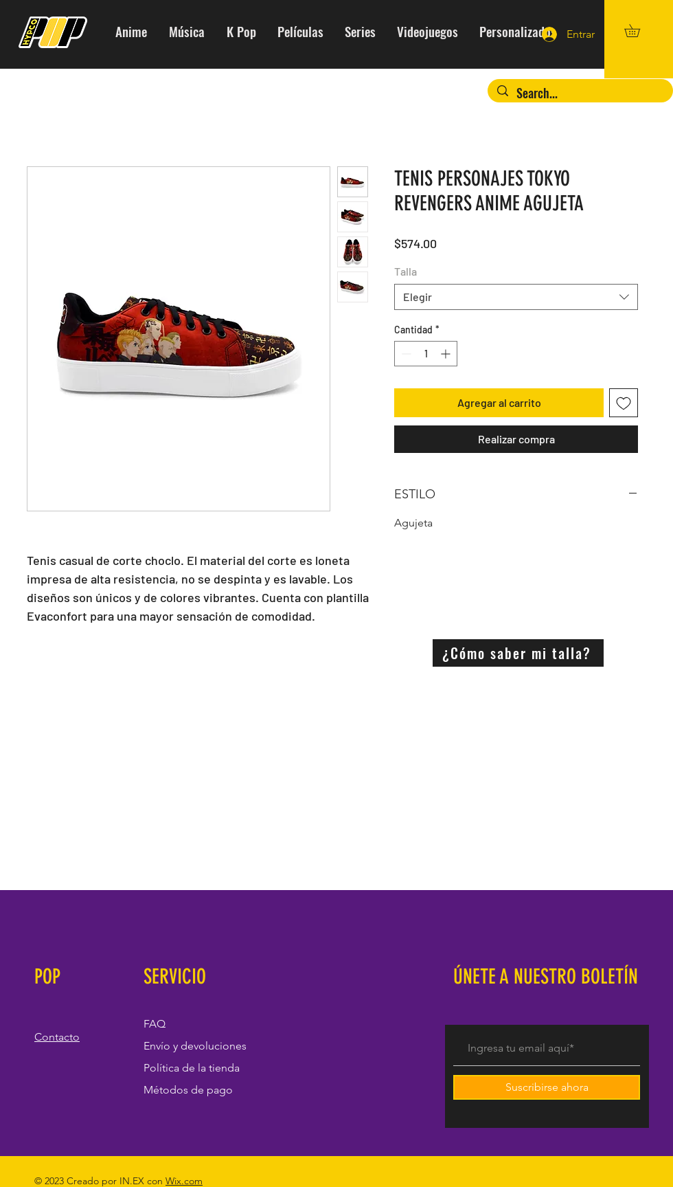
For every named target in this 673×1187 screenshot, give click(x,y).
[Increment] (446, 354)
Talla (405, 271)
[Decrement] (404, 354)
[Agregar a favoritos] (623, 402)
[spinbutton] (425, 354)
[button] (638, 30)
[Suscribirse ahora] (546, 1087)
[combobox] (516, 297)
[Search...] (580, 93)
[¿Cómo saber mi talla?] (518, 653)
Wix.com (184, 1181)
